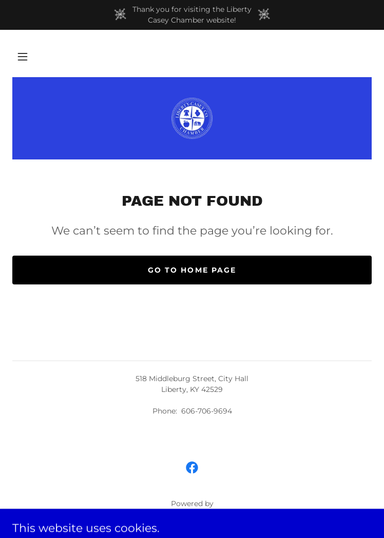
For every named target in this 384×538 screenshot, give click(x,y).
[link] (192, 118)
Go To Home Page (192, 270)
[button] (22, 56)
